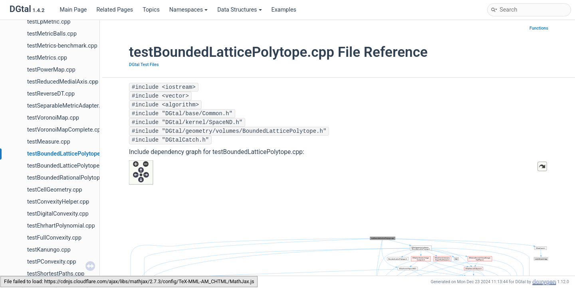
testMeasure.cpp (48, 141)
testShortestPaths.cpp (55, 273)
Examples (284, 9)
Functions (538, 28)
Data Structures (239, 9)
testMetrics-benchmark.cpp (62, 45)
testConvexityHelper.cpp (58, 201)
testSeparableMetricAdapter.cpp (68, 105)
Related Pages (114, 9)
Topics (151, 9)
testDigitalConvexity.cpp (58, 213)
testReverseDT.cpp (51, 93)
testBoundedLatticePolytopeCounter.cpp (78, 165)
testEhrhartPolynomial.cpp (61, 225)
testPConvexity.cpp (51, 261)
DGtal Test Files (144, 64)
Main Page (73, 9)
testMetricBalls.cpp (52, 33)
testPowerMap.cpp (51, 69)
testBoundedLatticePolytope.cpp (69, 153)
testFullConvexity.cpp (54, 237)
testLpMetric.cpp (49, 21)
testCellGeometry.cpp (54, 189)
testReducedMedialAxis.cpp (62, 81)
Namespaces (188, 9)
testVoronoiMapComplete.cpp (65, 129)
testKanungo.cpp (49, 249)
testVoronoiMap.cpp (53, 117)
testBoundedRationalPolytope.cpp (70, 177)
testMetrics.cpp (47, 57)
